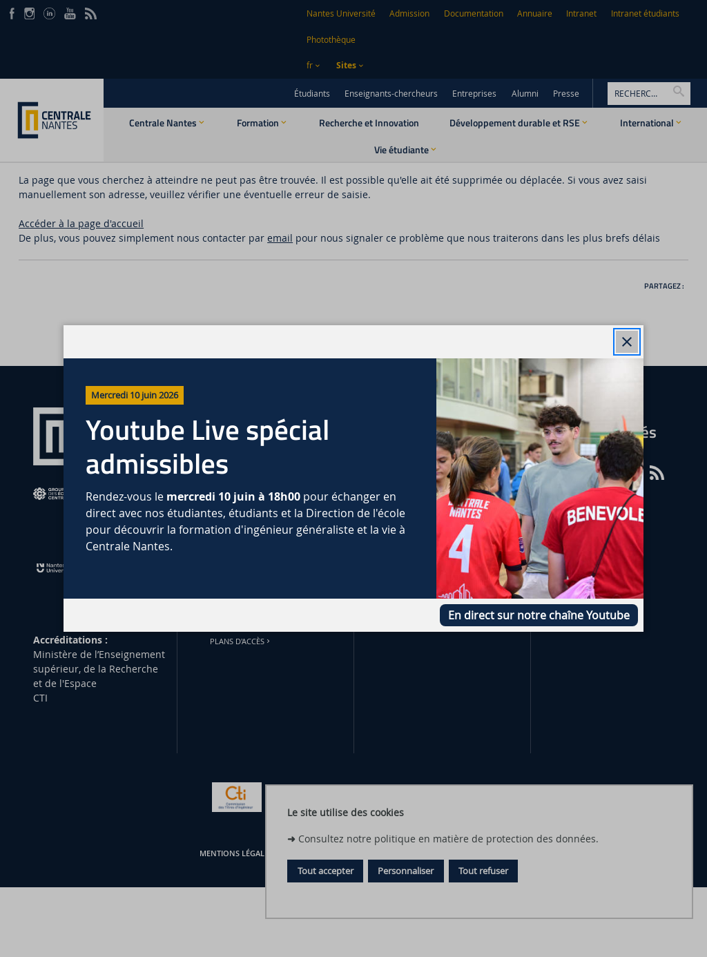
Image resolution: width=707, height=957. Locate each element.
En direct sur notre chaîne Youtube (539, 615)
